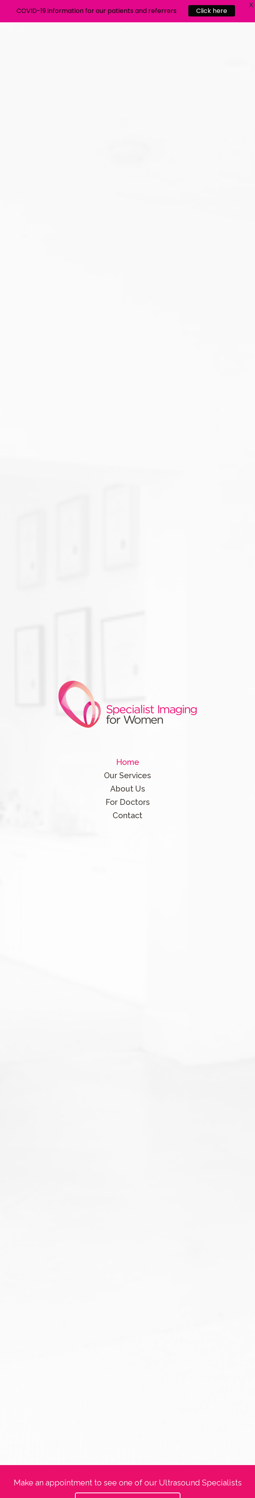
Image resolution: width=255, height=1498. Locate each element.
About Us (127, 788)
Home (127, 762)
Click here (211, 7)
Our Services (127, 775)
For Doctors (128, 802)
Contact (127, 815)
